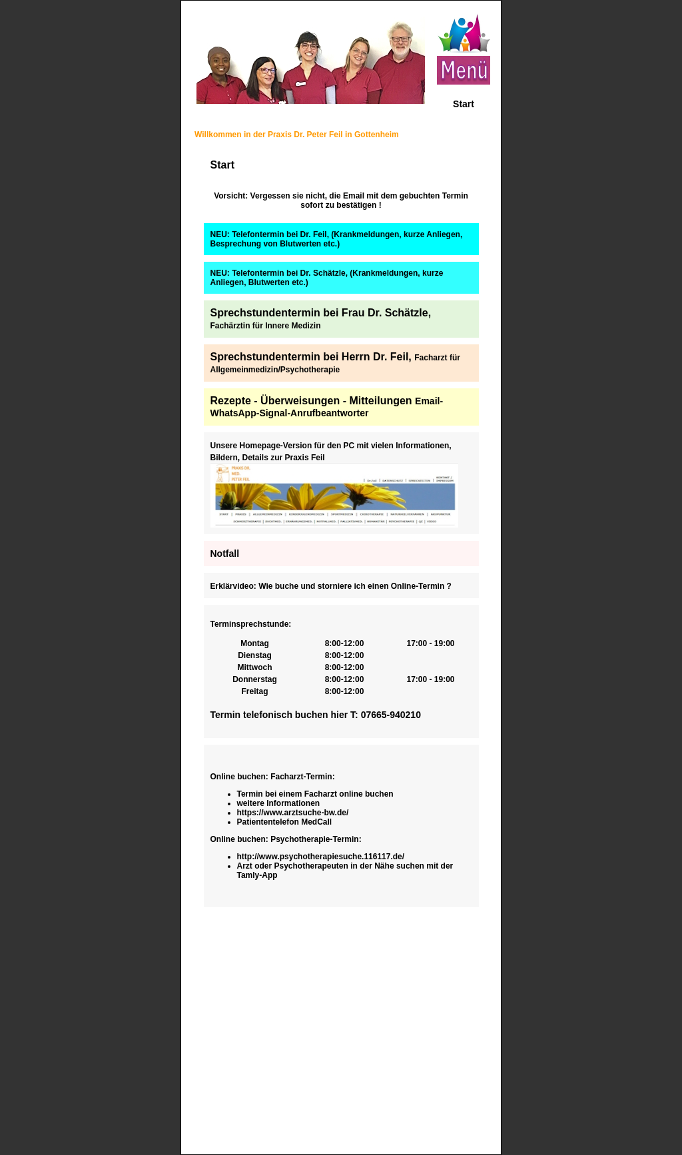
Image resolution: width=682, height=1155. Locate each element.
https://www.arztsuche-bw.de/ (293, 812)
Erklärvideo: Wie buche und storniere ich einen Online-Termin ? (331, 586)
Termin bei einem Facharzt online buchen (315, 794)
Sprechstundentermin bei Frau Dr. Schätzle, (321, 318)
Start (463, 104)
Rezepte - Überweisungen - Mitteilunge (308, 400)
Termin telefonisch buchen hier (280, 714)
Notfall (225, 553)
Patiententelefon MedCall (284, 822)
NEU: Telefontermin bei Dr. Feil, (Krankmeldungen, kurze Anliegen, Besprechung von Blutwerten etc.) (336, 239)
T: (355, 714)
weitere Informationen (278, 803)
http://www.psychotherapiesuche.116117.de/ (321, 856)
